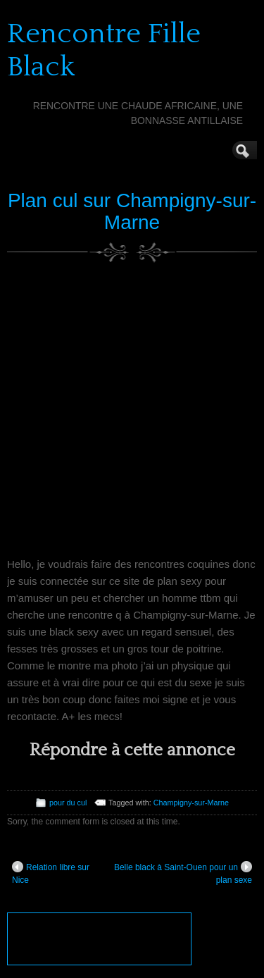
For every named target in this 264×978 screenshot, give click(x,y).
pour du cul (68, 802)
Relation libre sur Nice (50, 873)
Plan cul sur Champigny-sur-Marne (132, 211)
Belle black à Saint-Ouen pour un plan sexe (183, 873)
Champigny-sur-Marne (191, 802)
